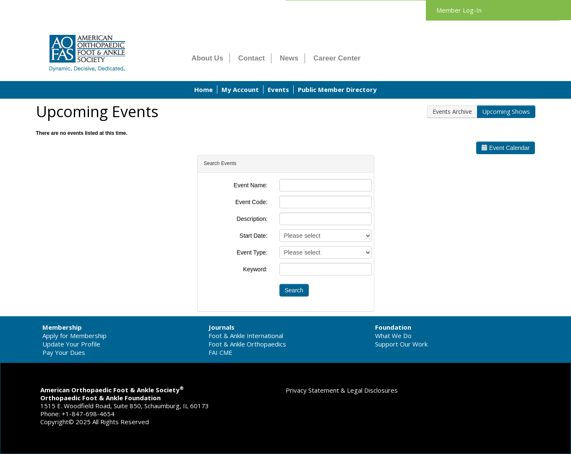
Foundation (393, 327)
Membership (62, 327)
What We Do (393, 335)
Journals (222, 327)
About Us (208, 58)
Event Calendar (505, 147)
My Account (240, 89)
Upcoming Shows (506, 111)
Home (203, 89)
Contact (251, 58)
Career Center (336, 58)
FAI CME (220, 352)
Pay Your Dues (63, 352)
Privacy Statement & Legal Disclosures (342, 390)
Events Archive (452, 111)
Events (278, 89)
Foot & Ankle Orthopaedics (247, 344)
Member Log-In (459, 10)
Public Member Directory (337, 89)
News (289, 58)
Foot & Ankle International (246, 335)
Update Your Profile (71, 344)
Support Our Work (401, 344)
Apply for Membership (74, 335)
